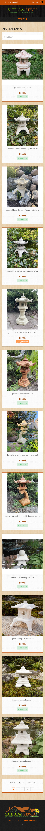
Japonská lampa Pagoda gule (22, 577)
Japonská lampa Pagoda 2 (22, 761)
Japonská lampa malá (22, 87)
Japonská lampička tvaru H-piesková (22, 332)
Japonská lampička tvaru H (22, 394)
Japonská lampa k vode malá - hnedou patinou (22, 516)
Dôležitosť (23, 37)
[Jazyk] (13, 2)
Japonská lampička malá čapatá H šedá (22, 271)
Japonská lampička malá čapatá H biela (22, 149)
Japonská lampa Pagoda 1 (22, 700)
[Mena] (4, 2)
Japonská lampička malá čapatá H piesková (22, 210)
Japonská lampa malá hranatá (22, 638)
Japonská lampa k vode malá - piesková (22, 455)
